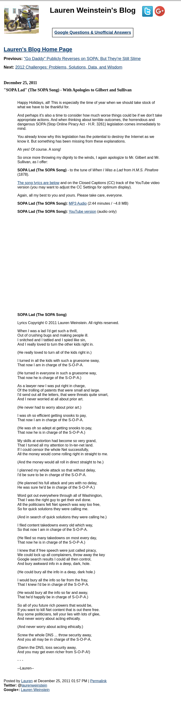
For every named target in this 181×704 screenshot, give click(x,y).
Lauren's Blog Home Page (38, 49)
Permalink (98, 681)
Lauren (27, 681)
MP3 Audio (78, 203)
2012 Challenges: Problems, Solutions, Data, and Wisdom (68, 67)
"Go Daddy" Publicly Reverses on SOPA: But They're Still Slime (82, 58)
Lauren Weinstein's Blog (93, 10)
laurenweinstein (34, 685)
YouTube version (82, 211)
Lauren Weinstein (35, 690)
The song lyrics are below (38, 183)
